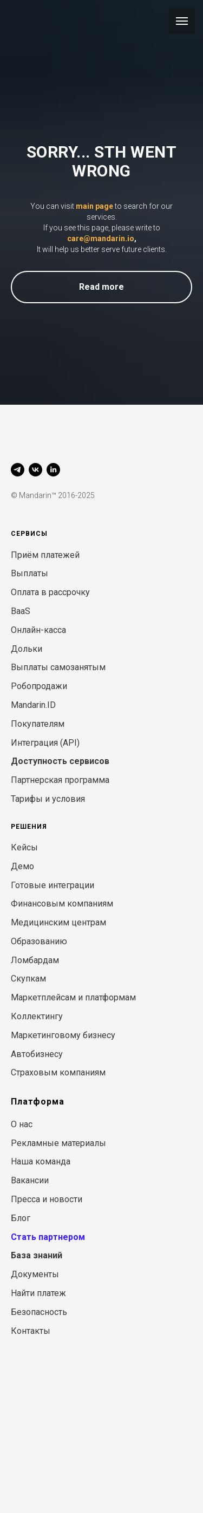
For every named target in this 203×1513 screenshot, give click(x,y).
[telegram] (17, 469)
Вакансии (30, 1180)
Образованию (39, 941)
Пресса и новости (46, 1199)
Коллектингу (37, 1016)
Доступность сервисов (60, 761)
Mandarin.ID (33, 705)
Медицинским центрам (58, 922)
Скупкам (28, 978)
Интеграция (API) (45, 743)
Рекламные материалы (58, 1143)
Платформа (37, 1101)
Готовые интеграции (52, 885)
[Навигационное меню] (182, 21)
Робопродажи (39, 686)
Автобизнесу (37, 1054)
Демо (22, 866)
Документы (35, 1274)
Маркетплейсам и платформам (73, 997)
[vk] (35, 469)
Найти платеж (38, 1293)
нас (25, 1124)
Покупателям (37, 724)
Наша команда (40, 1161)
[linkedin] (53, 469)
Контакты (30, 1331)
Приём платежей (45, 555)
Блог (20, 1218)
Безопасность (39, 1312)
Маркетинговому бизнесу (63, 1035)
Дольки (26, 649)
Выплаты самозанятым (58, 667)
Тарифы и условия (48, 799)
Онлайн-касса (38, 630)
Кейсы (24, 847)
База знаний (36, 1255)
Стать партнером (48, 1237)
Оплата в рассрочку (50, 592)
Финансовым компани (56, 903)
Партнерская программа (60, 780)
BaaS (20, 611)
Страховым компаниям (58, 1072)
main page (94, 206)
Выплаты (29, 573)
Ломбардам (35, 960)
